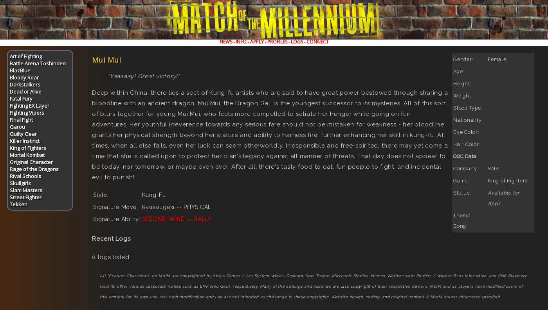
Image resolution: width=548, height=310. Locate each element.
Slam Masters (26, 190)
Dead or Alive (25, 91)
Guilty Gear (23, 133)
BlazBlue (20, 70)
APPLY (257, 41)
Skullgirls (20, 183)
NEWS (226, 41)
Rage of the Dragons (34, 169)
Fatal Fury (21, 98)
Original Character (31, 162)
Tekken (18, 204)
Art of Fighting (26, 56)
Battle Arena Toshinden (38, 63)
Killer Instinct (25, 140)
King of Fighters (28, 147)
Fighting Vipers (27, 112)
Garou (17, 126)
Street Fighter (25, 197)
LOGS (297, 41)
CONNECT (317, 41)
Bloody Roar (24, 77)
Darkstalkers (25, 84)
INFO (241, 41)
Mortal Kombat (27, 155)
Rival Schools (25, 176)
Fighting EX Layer (29, 105)
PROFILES (277, 41)
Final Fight (21, 119)
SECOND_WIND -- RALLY (177, 219)
